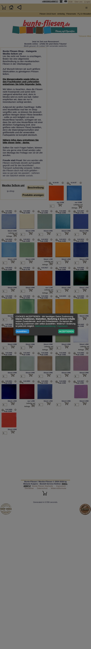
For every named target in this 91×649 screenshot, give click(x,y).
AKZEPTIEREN (66, 331)
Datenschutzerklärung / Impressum (51, 326)
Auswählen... (22, 331)
